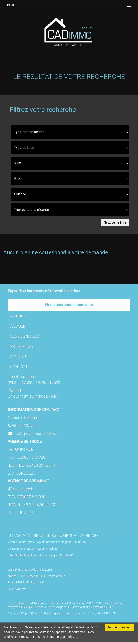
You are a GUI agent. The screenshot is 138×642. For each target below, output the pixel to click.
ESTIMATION (21, 346)
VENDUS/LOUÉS (24, 336)
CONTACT (19, 366)
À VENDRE (19, 316)
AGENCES (18, 356)
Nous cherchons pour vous (69, 304)
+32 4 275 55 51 (26, 425)
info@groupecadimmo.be (34, 433)
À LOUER (17, 326)
